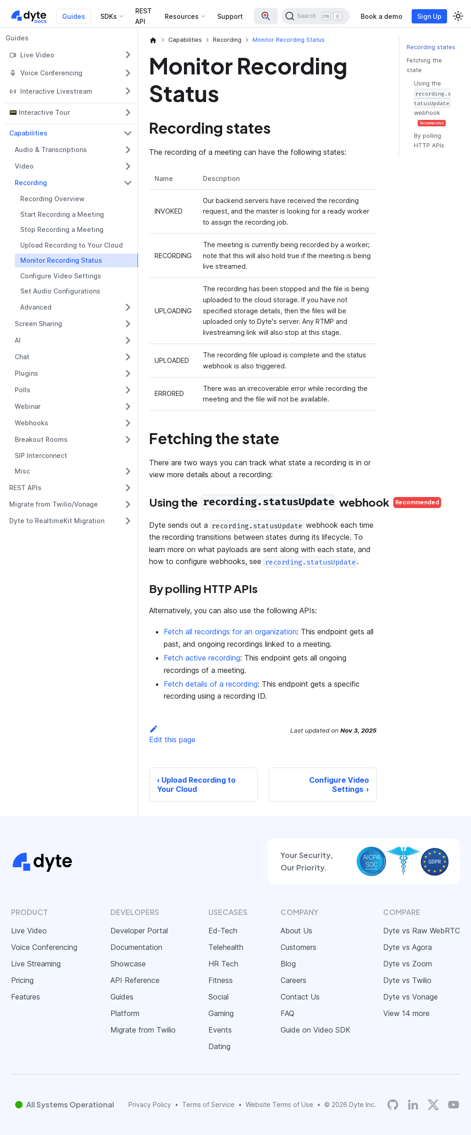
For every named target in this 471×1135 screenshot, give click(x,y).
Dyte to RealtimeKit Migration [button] (56, 521)
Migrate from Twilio (143, 1029)
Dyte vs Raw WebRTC (421, 930)
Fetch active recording (202, 657)
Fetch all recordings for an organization (230, 631)
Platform (124, 1013)
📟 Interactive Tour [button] (39, 112)
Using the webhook (432, 103)
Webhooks (31, 423)
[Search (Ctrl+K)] (315, 16)
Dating (219, 1046)
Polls (22, 390)
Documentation (136, 947)
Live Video (29, 930)
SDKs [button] (108, 16)
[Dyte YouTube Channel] (453, 1105)
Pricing (22, 980)
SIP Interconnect (41, 455)
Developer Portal (139, 930)
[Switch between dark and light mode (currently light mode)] (458, 16)
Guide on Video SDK (315, 1029)
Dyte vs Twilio (407, 980)
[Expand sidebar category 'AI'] (128, 340)
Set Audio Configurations (60, 291)
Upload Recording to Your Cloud (71, 245)
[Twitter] (433, 1104)
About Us (296, 930)
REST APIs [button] (25, 487)
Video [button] (24, 166)
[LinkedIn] (413, 1105)
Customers (298, 947)
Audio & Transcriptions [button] (51, 149)
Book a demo (381, 16)
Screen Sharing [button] (38, 324)
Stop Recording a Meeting (61, 229)
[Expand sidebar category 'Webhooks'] (128, 423)
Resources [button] (182, 16)
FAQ (287, 1013)
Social (218, 996)
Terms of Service (208, 1104)
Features (25, 996)
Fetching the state (424, 65)
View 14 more (406, 1013)
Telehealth (225, 947)
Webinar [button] (27, 406)
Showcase (128, 963)
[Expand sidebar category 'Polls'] (128, 390)
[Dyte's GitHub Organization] (392, 1105)
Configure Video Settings (60, 276)
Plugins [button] (26, 373)
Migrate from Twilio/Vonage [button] (53, 504)
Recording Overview (52, 199)
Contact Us (300, 996)
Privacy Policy (149, 1104)
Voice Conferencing (44, 947)
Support (230, 16)
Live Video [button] (37, 55)
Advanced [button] (36, 307)
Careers (293, 980)
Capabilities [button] (28, 133)
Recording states (431, 47)
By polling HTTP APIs (429, 140)
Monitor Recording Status (61, 260)
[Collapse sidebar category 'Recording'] (128, 182)
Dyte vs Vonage (410, 996)
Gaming (221, 1013)
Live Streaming (36, 963)
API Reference (135, 980)
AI (18, 340)
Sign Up (429, 16)
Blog (288, 963)
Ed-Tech (222, 930)
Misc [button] (22, 471)
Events (220, 1029)
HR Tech (223, 963)
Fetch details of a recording (211, 684)
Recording (31, 182)
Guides (73, 16)
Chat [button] (22, 357)
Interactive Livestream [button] (56, 91)
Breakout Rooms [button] (41, 439)
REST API (143, 16)
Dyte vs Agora (407, 947)
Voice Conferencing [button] (51, 73)
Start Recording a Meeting (62, 214)
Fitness (220, 980)
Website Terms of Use (279, 1104)
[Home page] (153, 40)
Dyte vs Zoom (407, 963)
